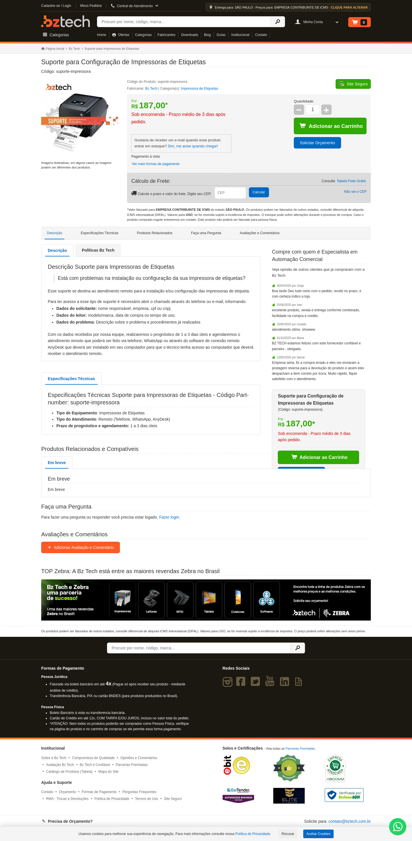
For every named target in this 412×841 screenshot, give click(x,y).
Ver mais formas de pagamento (156, 164)
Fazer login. (169, 517)
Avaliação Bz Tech (60, 765)
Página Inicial (52, 49)
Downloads (189, 35)
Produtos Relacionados (155, 233)
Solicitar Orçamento (317, 142)
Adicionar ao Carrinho (331, 126)
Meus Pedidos (91, 6)
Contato (261, 35)
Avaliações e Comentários (260, 233)
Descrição (54, 233)
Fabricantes (166, 35)
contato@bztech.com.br (349, 821)
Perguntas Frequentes (139, 792)
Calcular (259, 192)
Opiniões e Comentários (138, 758)
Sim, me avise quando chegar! (193, 146)
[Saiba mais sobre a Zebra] (206, 600)
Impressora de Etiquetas (199, 89)
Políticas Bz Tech (98, 250)
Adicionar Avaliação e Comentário (80, 547)
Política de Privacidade (111, 799)
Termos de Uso (146, 799)
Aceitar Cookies (318, 834)
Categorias (143, 35)
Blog (207, 35)
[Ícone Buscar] (277, 21)
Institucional (240, 35)
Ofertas (120, 35)
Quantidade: (304, 101)
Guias (221, 35)
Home (101, 35)
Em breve (57, 462)
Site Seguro (173, 799)
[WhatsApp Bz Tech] (398, 827)
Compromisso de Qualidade (93, 758)
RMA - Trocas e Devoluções (67, 799)
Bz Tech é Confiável (95, 765)
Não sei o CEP (355, 192)
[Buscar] (184, 21)
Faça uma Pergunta (206, 233)
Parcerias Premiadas (132, 765)
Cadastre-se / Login (56, 6)
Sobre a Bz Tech (53, 758)
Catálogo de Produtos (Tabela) (69, 772)
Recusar (288, 834)
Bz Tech (65, 21)
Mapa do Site (108, 772)
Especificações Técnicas (99, 233)
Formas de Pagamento (99, 792)
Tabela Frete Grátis (351, 181)
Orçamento (67, 792)
